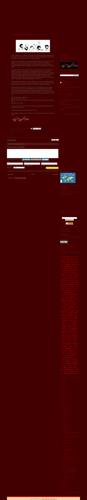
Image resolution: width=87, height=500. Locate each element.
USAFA (70, 365)
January (65, 480)
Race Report (68, 343)
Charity (68, 270)
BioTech (62, 264)
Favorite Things (69, 299)
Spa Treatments (71, 352)
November (66, 408)
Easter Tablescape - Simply (69, 469)
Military (70, 326)
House (75, 315)
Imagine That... (66, 427)
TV (66, 365)
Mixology (74, 326)
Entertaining (64, 294)
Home (33, 174)
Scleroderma (65, 350)
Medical (63, 324)
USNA (74, 367)
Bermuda (76, 260)
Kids (76, 318)
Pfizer (75, 334)
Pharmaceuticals (66, 336)
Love (75, 320)
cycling (75, 276)
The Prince (68, 361)
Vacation (72, 369)
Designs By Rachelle (49, 499)
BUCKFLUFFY (74, 266)
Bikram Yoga (74, 262)
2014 (63, 395)
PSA (66, 341)
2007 (63, 487)
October (65, 410)
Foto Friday (72, 305)
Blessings (73, 264)
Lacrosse (64, 320)
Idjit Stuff (70, 316)
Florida (69, 303)
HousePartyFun (64, 316)
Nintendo (67, 334)
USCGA (75, 365)
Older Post (55, 174)
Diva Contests (71, 280)
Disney (71, 278)
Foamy (74, 303)
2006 (63, 490)
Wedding (71, 371)
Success (65, 355)
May (64, 421)
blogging (66, 266)
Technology (69, 359)
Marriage (74, 322)
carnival (63, 270)
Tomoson (63, 363)
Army (67, 258)
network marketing (70, 332)
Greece (66, 312)
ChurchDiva (66, 272)
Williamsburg (75, 373)
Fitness (17, 130)
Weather (66, 371)
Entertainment (72, 294)
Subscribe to (16, 167)
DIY (76, 289)
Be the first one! (29, 144)
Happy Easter (66, 465)
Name (8, 161)
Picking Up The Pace (68, 467)
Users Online (63, 189)
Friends (71, 307)
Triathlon (74, 363)
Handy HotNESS (73, 312)
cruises (70, 276)
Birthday (67, 264)
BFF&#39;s (63, 262)
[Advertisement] (67, 141)
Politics (69, 339)
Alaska (76, 256)
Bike (68, 262)
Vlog (62, 371)
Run (62, 348)
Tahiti (71, 357)
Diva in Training (70, 282)
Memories (69, 324)
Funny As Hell (66, 309)
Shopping (71, 350)
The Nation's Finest (67, 425)
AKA (72, 256)
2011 (63, 401)
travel (68, 363)
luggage (63, 322)
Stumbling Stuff (74, 353)
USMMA (70, 367)
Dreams (69, 290)
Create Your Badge (64, 234)
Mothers (63, 328)
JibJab (72, 318)
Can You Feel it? (67, 440)
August (65, 414)
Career (75, 268)
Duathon (74, 290)
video (77, 369)
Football (66, 305)
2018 (63, 386)
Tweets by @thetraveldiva (66, 104)
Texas (63, 361)
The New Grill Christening (69, 436)
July (64, 417)
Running (22, 130)
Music (68, 328)
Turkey (63, 365)
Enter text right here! (32, 153)
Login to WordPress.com (36, 159)
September (66, 412)
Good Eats (72, 311)
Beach (68, 260)
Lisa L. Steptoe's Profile (65, 231)
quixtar (75, 341)
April (64, 423)
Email (25, 161)
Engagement (72, 292)
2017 (63, 388)
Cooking (75, 274)
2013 (63, 397)
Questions (70, 341)
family (72, 297)
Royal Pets (75, 346)
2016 (63, 390)
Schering (73, 348)
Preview (64, 221)
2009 (63, 483)
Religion (70, 346)
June (64, 419)
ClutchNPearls (73, 272)
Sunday (69, 355)
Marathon (68, 322)
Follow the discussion (57, 140)
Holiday (70, 315)
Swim (73, 355)
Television (74, 359)
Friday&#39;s (64, 307)
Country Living (65, 276)
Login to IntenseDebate (26, 159)
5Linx (62, 256)
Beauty (72, 260)
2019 (63, 384)
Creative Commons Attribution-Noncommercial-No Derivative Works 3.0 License (69, 248)
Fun (76, 307)
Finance (76, 299)
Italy (68, 318)
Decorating (65, 278)
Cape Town (70, 268)
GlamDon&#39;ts (64, 311)
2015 (63, 392)
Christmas (74, 270)
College (63, 274)
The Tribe (74, 361)
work (64, 244)
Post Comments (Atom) (20, 178)
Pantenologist (66, 430)
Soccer (76, 350)
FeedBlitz (75, 221)
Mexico (65, 326)
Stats (68, 189)
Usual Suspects (65, 369)
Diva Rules (71, 287)
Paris (71, 334)
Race (62, 343)
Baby (75, 258)
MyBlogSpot (65, 330)
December (66, 406)
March (65, 476)
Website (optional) (45, 161)
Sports (62, 353)
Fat (76, 297)
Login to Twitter (45, 159)
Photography (75, 336)
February (65, 478)
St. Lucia (67, 353)
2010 (63, 404)
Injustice (75, 316)
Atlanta (71, 258)
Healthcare (64, 315)
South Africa (64, 352)
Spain (76, 352)
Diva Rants (71, 284)
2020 (63, 381)
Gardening (73, 309)
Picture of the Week (67, 337)
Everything (65, 446)
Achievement (67, 256)
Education (66, 292)
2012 (63, 399)
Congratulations (69, 274)
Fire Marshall (65, 301)
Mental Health (74, 324)
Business (64, 268)
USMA (64, 367)
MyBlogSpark (74, 328)
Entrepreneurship (65, 297)
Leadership (70, 320)
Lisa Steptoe (65, 82)
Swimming (66, 357)
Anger (63, 258)
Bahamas (63, 260)
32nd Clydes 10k (67, 438)
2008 (63, 485)
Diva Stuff (68, 289)
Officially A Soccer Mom (68, 460)
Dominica (65, 290)
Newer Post (11, 174)
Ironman (63, 318)
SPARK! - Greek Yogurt (68, 462)
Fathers (63, 299)
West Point (67, 373)
